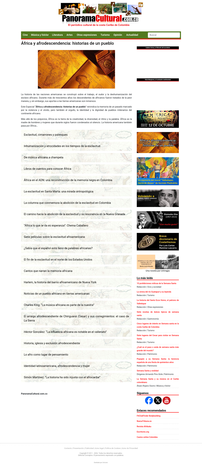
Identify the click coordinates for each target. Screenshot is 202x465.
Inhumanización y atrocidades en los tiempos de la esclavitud (62, 146)
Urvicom (105, 462)
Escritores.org (143, 432)
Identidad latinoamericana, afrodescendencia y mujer (57, 366)
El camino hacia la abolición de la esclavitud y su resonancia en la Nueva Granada (74, 214)
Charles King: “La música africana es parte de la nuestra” (59, 305)
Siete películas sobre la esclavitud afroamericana (54, 237)
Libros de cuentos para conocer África (47, 168)
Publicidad (89, 448)
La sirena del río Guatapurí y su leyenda (154, 292)
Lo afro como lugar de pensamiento (46, 354)
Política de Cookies (113, 448)
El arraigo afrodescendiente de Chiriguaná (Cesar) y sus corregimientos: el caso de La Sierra (76, 318)
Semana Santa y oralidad (148, 371)
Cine (25, 34)
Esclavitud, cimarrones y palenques (46, 134)
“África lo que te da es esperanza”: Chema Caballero (56, 225)
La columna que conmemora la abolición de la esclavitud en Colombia (67, 202)
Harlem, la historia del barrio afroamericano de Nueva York (60, 282)
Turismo (105, 34)
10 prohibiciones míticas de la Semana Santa (156, 283)
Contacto (68, 448)
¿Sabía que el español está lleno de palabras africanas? (58, 248)
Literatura (57, 34)
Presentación (78, 448)
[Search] (164, 35)
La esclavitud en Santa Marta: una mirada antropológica (58, 191)
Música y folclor (40, 34)
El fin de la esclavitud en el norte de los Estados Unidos (58, 259)
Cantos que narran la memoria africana (48, 271)
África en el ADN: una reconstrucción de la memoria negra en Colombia (68, 180)
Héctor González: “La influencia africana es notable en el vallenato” (65, 332)
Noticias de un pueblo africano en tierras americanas (56, 293)
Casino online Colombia (147, 437)
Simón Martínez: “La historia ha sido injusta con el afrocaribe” (62, 377)
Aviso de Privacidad (130, 448)
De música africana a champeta (43, 157)
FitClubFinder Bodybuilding (148, 416)
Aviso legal (99, 448)
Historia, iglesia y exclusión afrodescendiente (52, 343)
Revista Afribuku (144, 426)
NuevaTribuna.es (144, 421)
